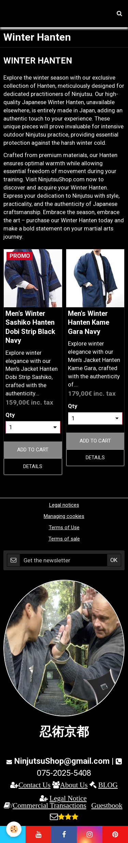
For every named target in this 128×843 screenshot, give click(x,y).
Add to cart (32, 450)
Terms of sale (64, 539)
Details (32, 466)
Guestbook (107, 805)
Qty (10, 414)
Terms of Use (64, 527)
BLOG (108, 784)
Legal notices (64, 505)
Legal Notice (68, 798)
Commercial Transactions (49, 805)
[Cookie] (14, 829)
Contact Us (34, 784)
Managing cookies (64, 516)
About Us (74, 784)
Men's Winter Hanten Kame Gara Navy (88, 322)
